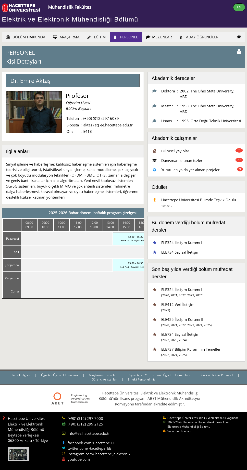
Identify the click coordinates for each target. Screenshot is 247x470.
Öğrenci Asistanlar (105, 379)
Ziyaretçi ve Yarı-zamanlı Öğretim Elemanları (159, 375)
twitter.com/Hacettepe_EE (89, 448)
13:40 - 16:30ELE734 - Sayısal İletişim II (135, 265)
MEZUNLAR (159, 36)
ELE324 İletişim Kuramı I (181, 242)
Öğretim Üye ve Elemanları (60, 375)
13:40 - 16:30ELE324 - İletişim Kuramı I (136, 238)
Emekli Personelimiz (141, 379)
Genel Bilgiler (21, 375)
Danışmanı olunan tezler (181, 160)
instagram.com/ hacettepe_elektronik (99, 453)
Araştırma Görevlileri (103, 375)
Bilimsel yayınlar (175, 150)
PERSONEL (126, 36)
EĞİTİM (96, 36)
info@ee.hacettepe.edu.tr (89, 433)
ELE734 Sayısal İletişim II (181, 252)
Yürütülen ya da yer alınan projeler (190, 169)
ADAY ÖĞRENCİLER (199, 36)
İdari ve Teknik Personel (217, 375)
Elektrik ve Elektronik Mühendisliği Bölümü (70, 19)
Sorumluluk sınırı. (179, 431)
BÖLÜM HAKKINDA (25, 36)
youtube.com (79, 459)
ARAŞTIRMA (66, 36)
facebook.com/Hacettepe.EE (91, 442)
